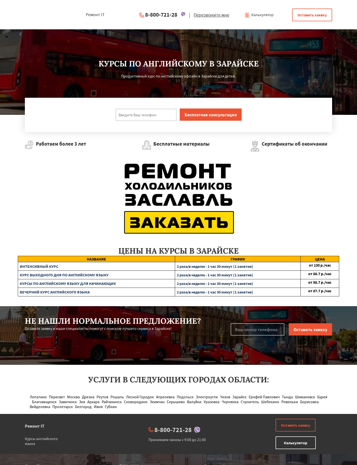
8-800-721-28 (161, 14)
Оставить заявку (312, 14)
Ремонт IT (34, 426)
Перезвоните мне (211, 15)
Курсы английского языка (41, 441)
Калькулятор (259, 14)
